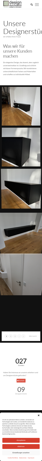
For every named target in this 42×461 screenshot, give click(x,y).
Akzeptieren (21, 440)
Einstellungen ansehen (21, 453)
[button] (39, 415)
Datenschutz (23, 458)
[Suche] (30, 4)
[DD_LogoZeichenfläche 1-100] (17, 4)
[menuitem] (30, 4)
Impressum (31, 458)
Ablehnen (21, 446)
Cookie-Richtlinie (13, 458)
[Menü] (36, 4)
